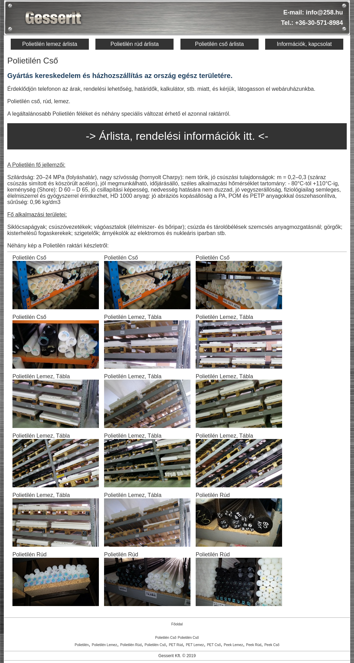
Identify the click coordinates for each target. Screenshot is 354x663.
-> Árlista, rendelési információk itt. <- (177, 136)
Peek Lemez (233, 645)
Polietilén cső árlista (219, 44)
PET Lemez (195, 645)
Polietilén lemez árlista (49, 44)
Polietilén (82, 645)
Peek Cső (271, 645)
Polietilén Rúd (131, 645)
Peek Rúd (253, 645)
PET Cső (214, 645)
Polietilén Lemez (104, 645)
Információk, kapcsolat (304, 44)
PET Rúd (176, 645)
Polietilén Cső (165, 638)
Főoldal (177, 624)
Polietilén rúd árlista (134, 44)
